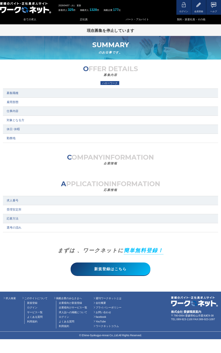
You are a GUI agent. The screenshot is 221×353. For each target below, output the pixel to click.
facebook (101, 316)
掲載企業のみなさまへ (69, 298)
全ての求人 (29, 19)
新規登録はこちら (110, 269)
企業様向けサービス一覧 (73, 307)
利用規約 (32, 321)
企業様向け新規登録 (70, 303)
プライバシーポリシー (108, 307)
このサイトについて (36, 298)
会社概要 (101, 303)
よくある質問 (35, 316)
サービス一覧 (35, 312)
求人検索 (11, 298)
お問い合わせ (103, 312)
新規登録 (32, 303)
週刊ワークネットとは (108, 298)
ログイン (32, 307)
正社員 (84, 19)
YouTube (101, 321)
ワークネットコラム (107, 326)
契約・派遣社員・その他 (191, 19)
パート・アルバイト (137, 19)
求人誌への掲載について (73, 312)
